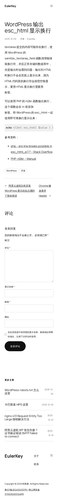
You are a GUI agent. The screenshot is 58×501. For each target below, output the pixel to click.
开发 (23, 170)
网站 (7, 316)
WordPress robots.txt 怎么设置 (22, 391)
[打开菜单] (51, 6)
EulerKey (10, 6)
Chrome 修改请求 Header (45, 190)
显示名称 (10, 286)
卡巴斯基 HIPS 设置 (16, 404)
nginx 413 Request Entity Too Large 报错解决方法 (23, 417)
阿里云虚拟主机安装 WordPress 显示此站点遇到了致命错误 (20, 190)
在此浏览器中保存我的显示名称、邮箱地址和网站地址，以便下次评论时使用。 (30, 334)
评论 (7, 247)
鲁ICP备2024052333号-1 (16, 489)
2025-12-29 (47, 404)
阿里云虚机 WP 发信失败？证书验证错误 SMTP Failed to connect (21, 433)
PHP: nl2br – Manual (23, 159)
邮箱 (7, 301)
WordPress (11, 170)
